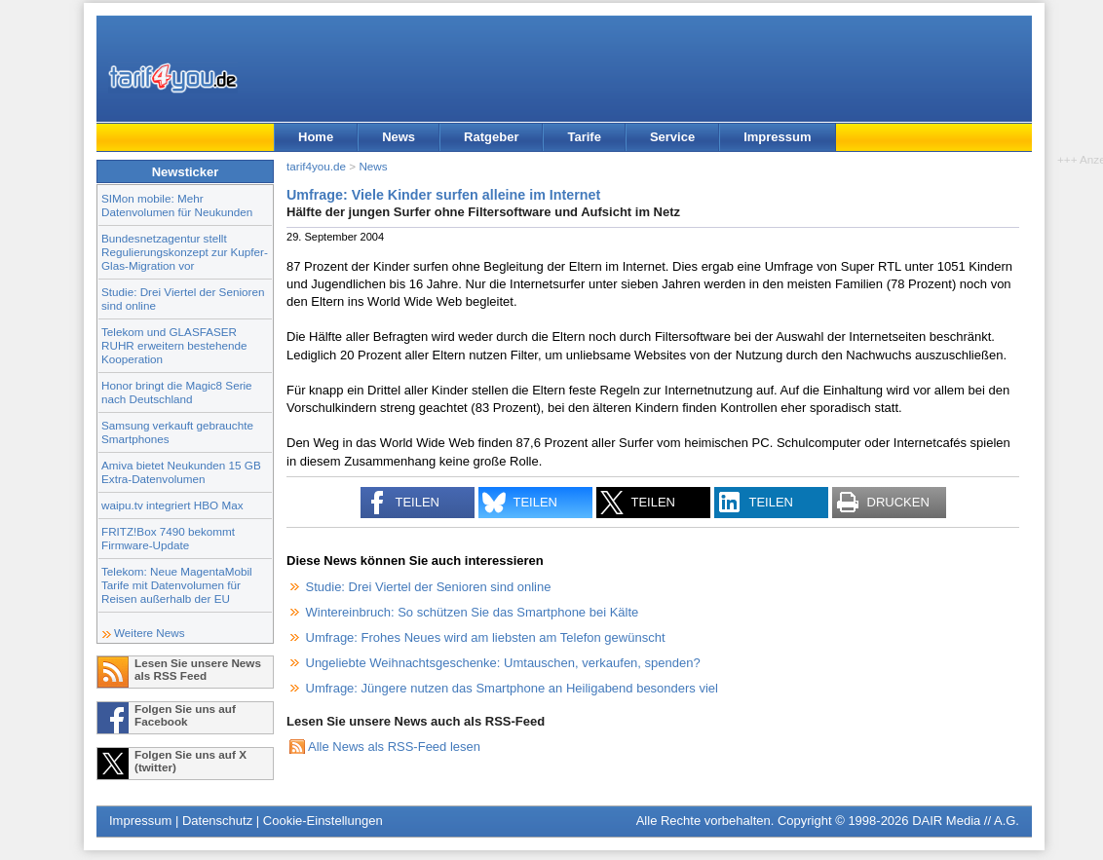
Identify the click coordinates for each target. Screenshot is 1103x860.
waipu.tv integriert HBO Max (172, 505)
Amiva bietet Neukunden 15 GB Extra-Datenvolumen (181, 472)
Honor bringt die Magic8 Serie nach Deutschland (176, 392)
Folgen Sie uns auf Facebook (185, 715)
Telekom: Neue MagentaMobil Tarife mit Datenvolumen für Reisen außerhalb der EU (176, 585)
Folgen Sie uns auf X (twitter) (190, 760)
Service (672, 137)
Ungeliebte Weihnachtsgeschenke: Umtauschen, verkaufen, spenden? (503, 662)
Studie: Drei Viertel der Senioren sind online (429, 587)
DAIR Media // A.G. (965, 820)
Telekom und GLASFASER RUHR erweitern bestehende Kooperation (174, 345)
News (398, 137)
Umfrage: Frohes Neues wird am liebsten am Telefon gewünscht (486, 637)
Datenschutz (217, 820)
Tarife (583, 137)
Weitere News (149, 632)
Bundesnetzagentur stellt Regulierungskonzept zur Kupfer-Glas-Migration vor (184, 252)
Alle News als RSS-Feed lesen (394, 746)
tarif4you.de (316, 166)
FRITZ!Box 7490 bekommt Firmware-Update (168, 538)
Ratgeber (491, 137)
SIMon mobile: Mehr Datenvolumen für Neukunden (176, 205)
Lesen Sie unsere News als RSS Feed (197, 669)
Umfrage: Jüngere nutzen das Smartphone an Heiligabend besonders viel (512, 688)
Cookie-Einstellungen (323, 820)
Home (315, 137)
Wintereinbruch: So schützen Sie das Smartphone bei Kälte (472, 612)
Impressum (777, 137)
